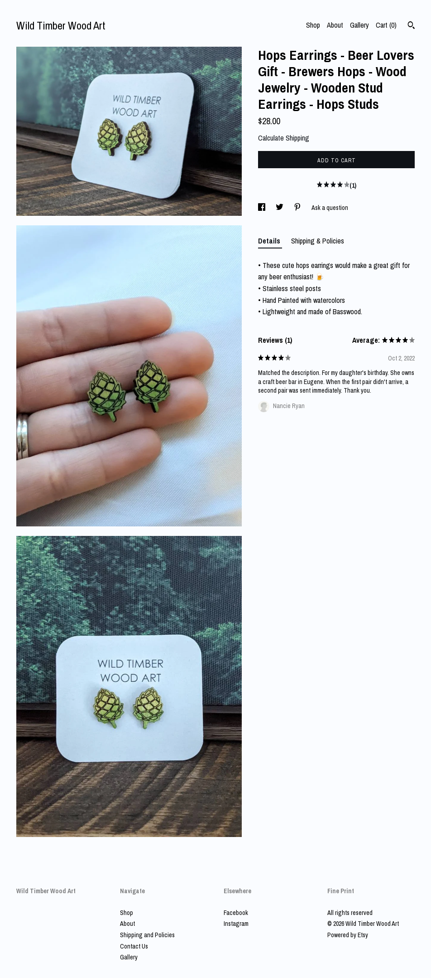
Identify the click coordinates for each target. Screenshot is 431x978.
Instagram (236, 924)
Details (270, 241)
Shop (313, 25)
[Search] (411, 26)
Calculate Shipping (283, 138)
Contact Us (134, 946)
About (335, 25)
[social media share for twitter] (280, 208)
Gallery (359, 25)
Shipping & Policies (317, 241)
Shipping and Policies (147, 935)
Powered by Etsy (347, 935)
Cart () (386, 25)
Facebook (236, 913)
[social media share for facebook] (262, 208)
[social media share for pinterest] (298, 208)
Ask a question (329, 208)
